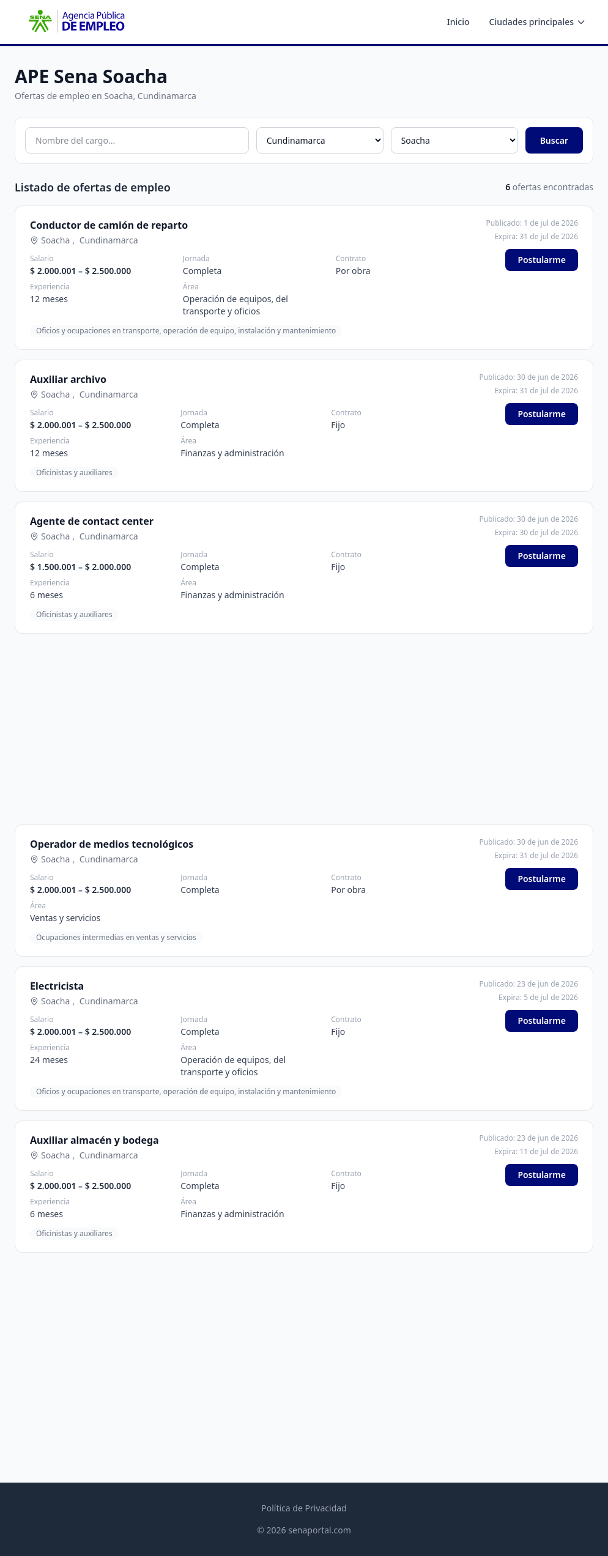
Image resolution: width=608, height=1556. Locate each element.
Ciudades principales (537, 22)
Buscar (554, 140)
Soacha (55, 240)
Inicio (458, 22)
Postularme (541, 259)
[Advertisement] (304, 729)
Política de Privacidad (303, 1508)
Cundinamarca (109, 240)
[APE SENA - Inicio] (75, 22)
